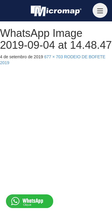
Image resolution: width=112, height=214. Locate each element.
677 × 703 (53, 56)
